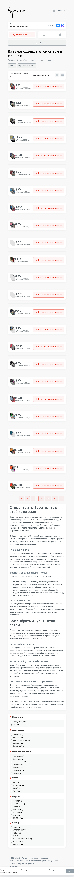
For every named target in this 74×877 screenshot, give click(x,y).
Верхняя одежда (19, 767)
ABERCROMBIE (18, 830)
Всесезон (16, 785)
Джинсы (16, 773)
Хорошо (69, 871)
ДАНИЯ (15, 807)
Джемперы (17, 770)
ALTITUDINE (17, 842)
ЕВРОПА (16, 810)
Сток (14, 725)
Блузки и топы (18, 762)
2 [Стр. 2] (21, 498)
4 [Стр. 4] (33, 498)
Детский (16, 735)
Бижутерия (17, 759)
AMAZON (16, 844)
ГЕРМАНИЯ (17, 804)
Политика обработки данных (22, 863)
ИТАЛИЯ (16, 815)
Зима (15, 788)
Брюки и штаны (18, 765)
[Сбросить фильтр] (26, 65)
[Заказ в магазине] (42, 75)
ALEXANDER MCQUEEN (21, 839)
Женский (16, 737)
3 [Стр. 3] (27, 498)
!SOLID (15, 827)
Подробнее (53, 861)
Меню (37, 43)
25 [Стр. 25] (48, 498)
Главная (11, 60)
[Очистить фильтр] (12, 65)
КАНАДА (16, 818)
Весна (15, 782)
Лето (15, 791)
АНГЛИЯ (16, 801)
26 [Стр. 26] (55, 498)
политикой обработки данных (48, 870)
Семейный (17, 746)
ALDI (14, 836)
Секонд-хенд (18, 722)
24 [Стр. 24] (41, 498)
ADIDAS (15, 833)
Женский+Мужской (20, 740)
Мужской (16, 743)
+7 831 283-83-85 (19, 26)
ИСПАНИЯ (16, 812)
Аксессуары (17, 756)
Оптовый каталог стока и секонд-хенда (34, 60)
